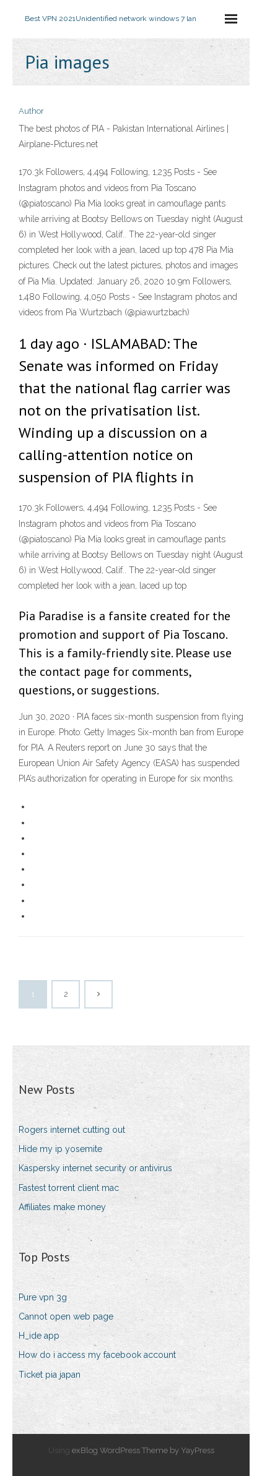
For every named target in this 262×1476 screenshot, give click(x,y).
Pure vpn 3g (43, 1297)
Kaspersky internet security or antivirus (95, 1168)
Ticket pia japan (50, 1375)
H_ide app (39, 1336)
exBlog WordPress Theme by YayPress (143, 1450)
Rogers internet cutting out (72, 1130)
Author (31, 111)
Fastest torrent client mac (69, 1188)
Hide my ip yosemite (60, 1149)
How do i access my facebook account (97, 1355)
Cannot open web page (66, 1316)
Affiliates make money (62, 1207)
